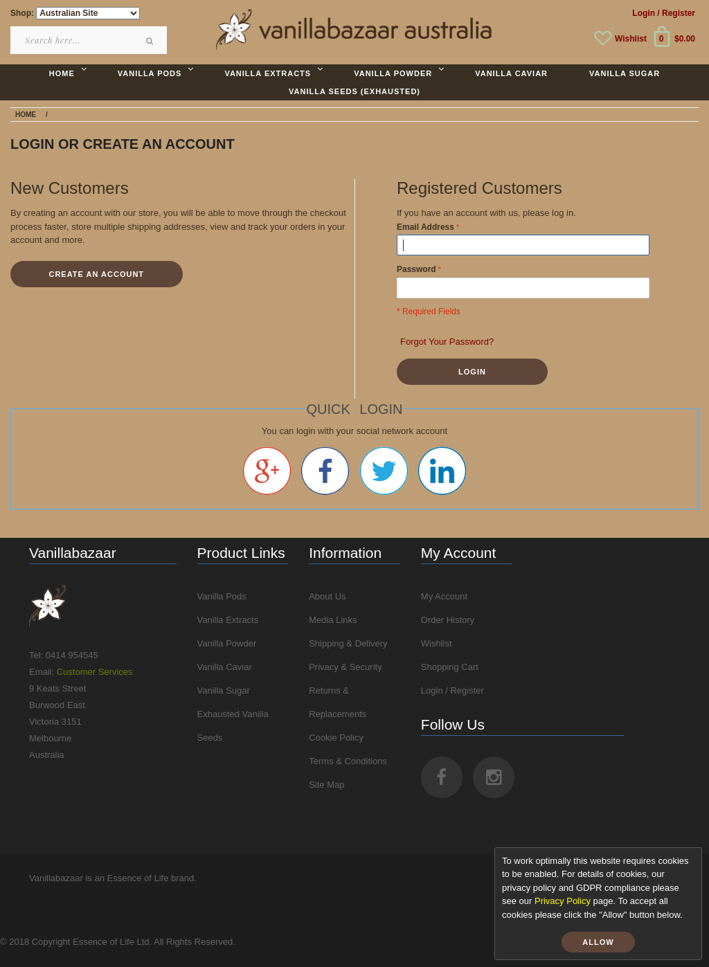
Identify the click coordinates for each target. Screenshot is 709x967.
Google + (267, 470)
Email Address (425, 227)
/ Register (676, 13)
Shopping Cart (449, 667)
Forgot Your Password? (447, 341)
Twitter (384, 470)
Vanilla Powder (227, 643)
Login (643, 13)
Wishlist (631, 39)
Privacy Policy (563, 901)
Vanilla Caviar (224, 667)
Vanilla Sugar (223, 690)
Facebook (325, 470)
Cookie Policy (336, 737)
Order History (447, 620)
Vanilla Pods (221, 596)
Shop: (22, 13)
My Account (444, 596)
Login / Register (452, 690)
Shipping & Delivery (348, 643)
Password (416, 269)
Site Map (326, 784)
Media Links (333, 620)
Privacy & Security (345, 667)
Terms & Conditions (348, 761)
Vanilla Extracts (228, 620)
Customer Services (95, 672)
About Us (327, 596)
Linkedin (442, 470)
